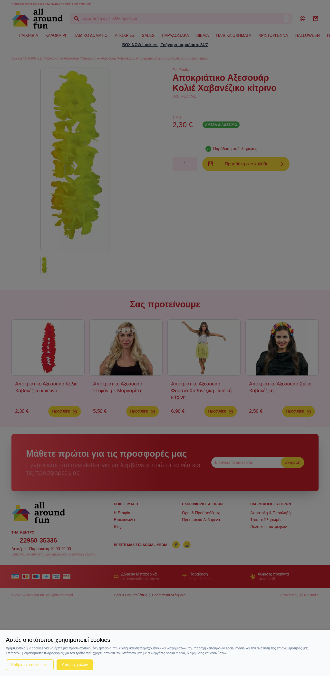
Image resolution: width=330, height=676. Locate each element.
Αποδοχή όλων (75, 665)
